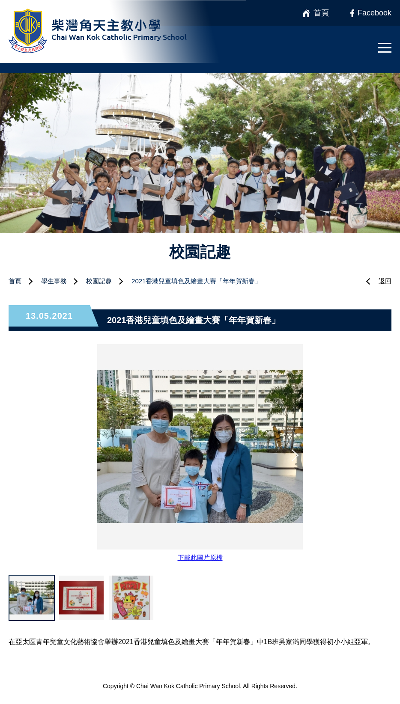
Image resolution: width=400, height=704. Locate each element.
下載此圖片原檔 (200, 557)
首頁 (15, 281)
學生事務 (54, 281)
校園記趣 (99, 281)
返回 (385, 281)
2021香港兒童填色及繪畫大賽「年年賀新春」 (196, 281)
